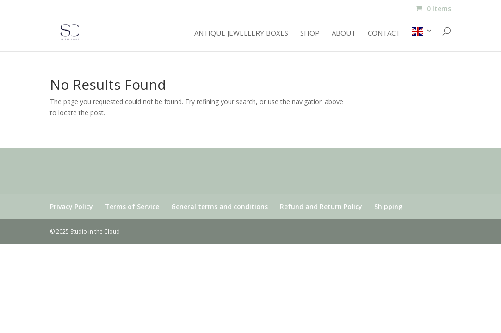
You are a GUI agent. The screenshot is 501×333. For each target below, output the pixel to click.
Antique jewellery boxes (241, 33)
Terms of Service (132, 206)
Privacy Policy (71, 206)
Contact (384, 33)
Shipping (388, 206)
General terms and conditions (219, 206)
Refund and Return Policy (321, 206)
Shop (310, 33)
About (344, 33)
